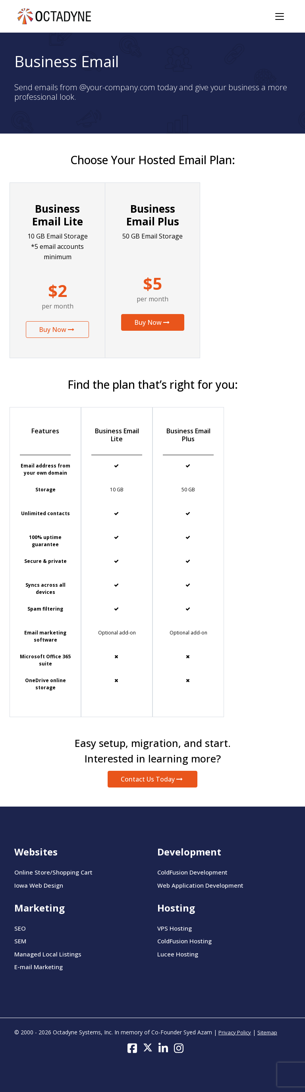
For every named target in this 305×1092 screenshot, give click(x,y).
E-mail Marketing (38, 967)
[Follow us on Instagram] (178, 1047)
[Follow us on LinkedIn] (163, 1047)
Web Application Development (200, 885)
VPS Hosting (174, 928)
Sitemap (267, 1032)
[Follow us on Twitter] (147, 1047)
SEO (20, 928)
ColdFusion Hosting (184, 941)
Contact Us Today (152, 779)
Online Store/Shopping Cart (53, 872)
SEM (20, 941)
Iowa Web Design (38, 885)
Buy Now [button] (57, 329)
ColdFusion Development (192, 872)
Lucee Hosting (177, 954)
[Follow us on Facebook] (132, 1047)
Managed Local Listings (47, 954)
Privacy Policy (234, 1032)
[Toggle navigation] (280, 16)
